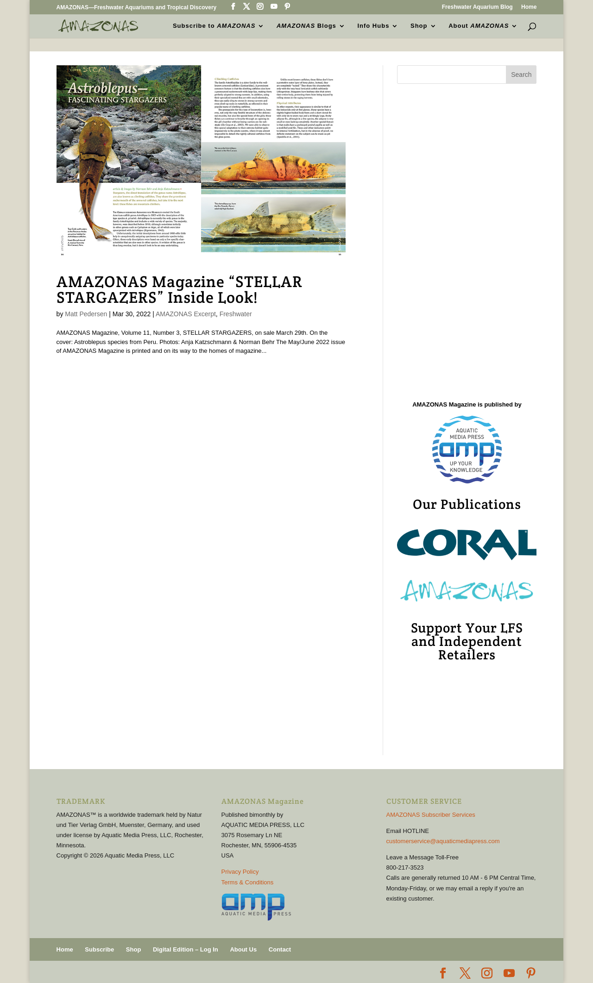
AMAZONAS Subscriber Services (430, 814)
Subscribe (99, 949)
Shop (419, 26)
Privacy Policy (240, 871)
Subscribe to (214, 26)
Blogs (306, 26)
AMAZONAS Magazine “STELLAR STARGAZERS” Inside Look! (180, 289)
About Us (243, 949)
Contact (280, 949)
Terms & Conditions (247, 882)
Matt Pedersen (86, 314)
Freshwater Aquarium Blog (477, 7)
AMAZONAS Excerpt (186, 314)
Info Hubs (373, 26)
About (478, 26)
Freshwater (236, 314)
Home (528, 7)
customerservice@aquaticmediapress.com (443, 841)
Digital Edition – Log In (185, 949)
